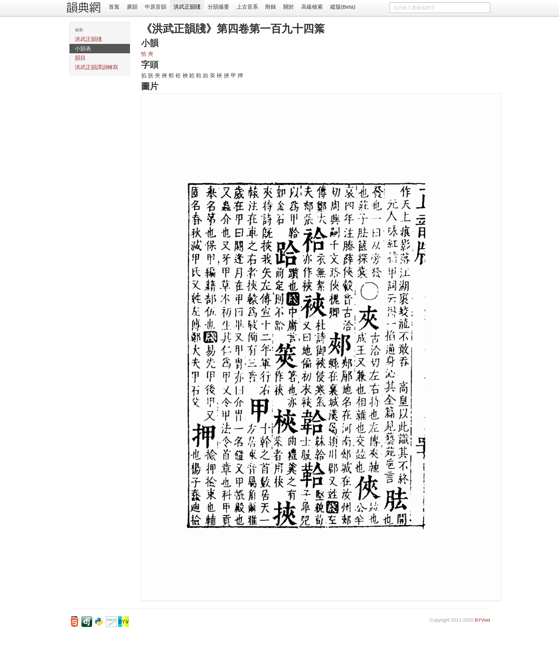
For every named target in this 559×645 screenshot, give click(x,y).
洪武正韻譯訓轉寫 (96, 67)
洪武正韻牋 (186, 7)
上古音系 (247, 7)
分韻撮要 (218, 7)
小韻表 (83, 48)
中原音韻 (155, 7)
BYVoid (482, 620)
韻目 (80, 58)
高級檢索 (312, 7)
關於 (288, 7)
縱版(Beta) (343, 7)
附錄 (270, 7)
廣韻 (132, 7)
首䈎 (114, 7)
